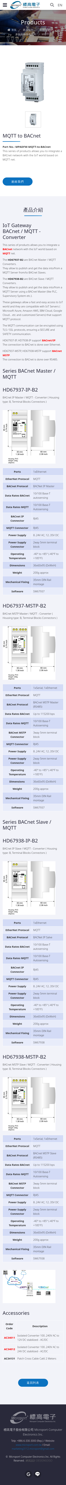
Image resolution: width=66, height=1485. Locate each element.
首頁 (12, 29)
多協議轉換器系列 (25, 34)
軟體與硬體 (46, 29)
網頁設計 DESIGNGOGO (39, 1460)
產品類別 (28, 29)
